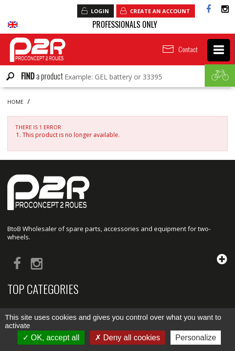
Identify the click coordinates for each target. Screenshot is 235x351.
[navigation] (218, 50)
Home (15, 101)
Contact (188, 49)
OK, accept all (51, 337)
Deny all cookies (127, 337)
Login (95, 10)
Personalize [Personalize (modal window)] (195, 337)
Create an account (155, 10)
